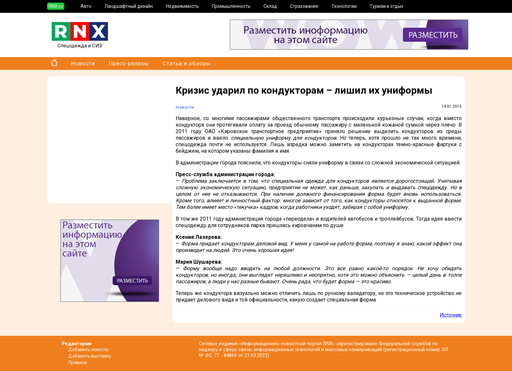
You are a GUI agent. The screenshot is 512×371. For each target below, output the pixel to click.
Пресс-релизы (129, 63)
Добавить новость (88, 349)
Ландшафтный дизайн (128, 6)
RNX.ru (56, 6)
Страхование (304, 6)
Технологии (344, 6)
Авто (86, 6)
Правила (77, 362)
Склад (270, 6)
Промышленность (231, 6)
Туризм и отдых (386, 6)
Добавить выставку (89, 356)
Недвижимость (182, 6)
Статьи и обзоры (187, 63)
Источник (451, 315)
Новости (83, 63)
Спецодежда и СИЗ (80, 43)
